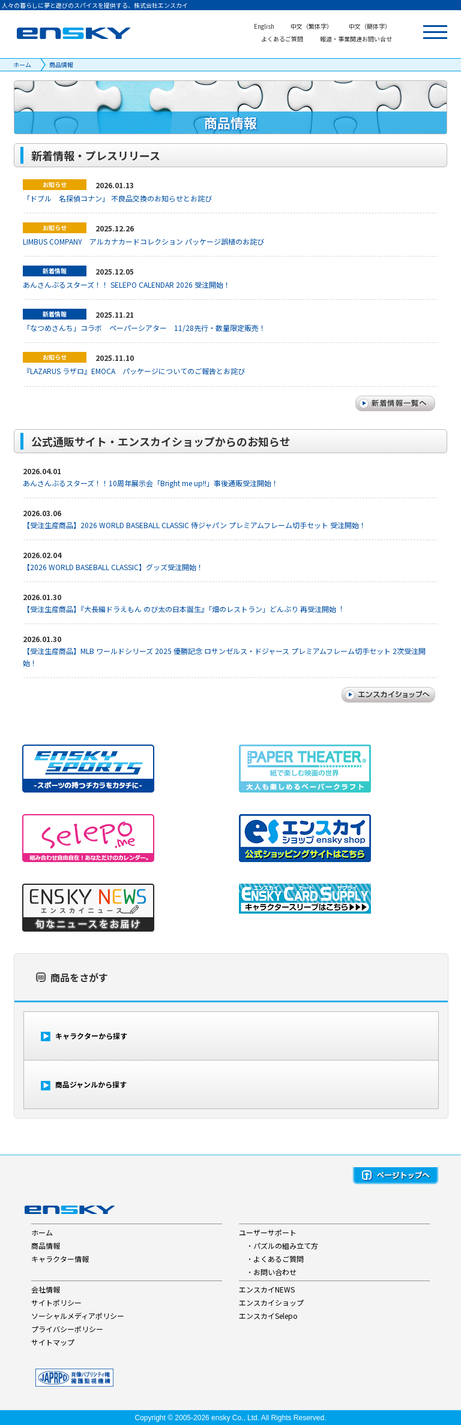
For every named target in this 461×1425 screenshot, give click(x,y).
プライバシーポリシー (67, 1329)
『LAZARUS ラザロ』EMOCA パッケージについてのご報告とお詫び (134, 371)
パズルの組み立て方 (285, 1245)
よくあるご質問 (278, 1259)
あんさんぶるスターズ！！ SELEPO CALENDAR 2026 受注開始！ (126, 284)
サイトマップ (52, 1342)
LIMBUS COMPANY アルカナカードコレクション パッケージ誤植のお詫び (143, 241)
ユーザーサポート (268, 1232)
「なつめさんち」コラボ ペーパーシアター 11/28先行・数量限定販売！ (144, 328)
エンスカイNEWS (267, 1289)
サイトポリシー (56, 1302)
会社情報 (45, 1289)
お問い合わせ (275, 1272)
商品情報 (61, 64)
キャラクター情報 (60, 1259)
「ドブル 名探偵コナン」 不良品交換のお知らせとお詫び (117, 198)
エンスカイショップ (271, 1302)
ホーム (22, 64)
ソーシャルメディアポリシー (77, 1315)
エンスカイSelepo (268, 1315)
